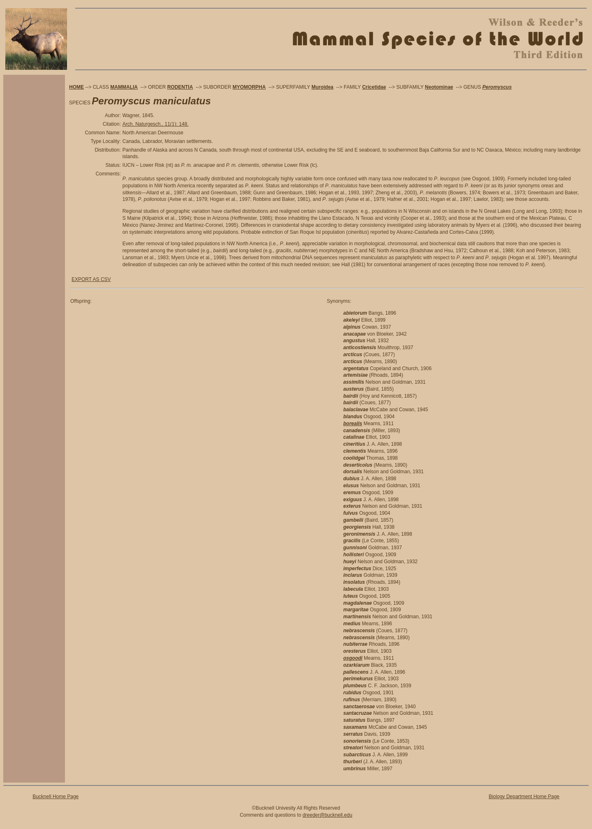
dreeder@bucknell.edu (327, 815)
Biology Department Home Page (524, 796)
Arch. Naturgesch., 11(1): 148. (156, 124)
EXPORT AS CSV (91, 279)
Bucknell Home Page (55, 796)
